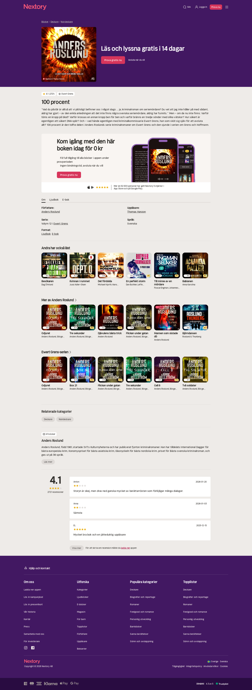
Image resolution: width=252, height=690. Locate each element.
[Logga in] (201, 7)
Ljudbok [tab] (54, 199)
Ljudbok (46, 233)
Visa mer (76, 548)
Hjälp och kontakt (37, 568)
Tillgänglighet (178, 666)
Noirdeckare (67, 22)
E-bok (55, 233)
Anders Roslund (50, 211)
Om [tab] (43, 199)
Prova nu (216, 7)
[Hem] (102, 7)
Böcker (44, 22)
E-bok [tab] (65, 199)
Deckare (55, 22)
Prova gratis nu (113, 60)
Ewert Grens (61, 223)
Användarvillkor (211, 666)
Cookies (224, 666)
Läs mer (48, 461)
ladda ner (125, 548)
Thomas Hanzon (136, 211)
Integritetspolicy (194, 666)
